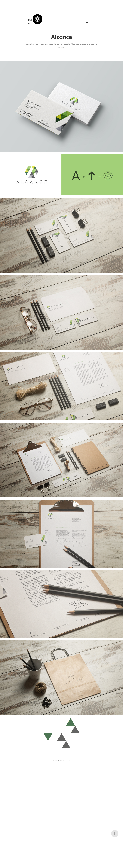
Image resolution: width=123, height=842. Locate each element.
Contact (31, 22)
